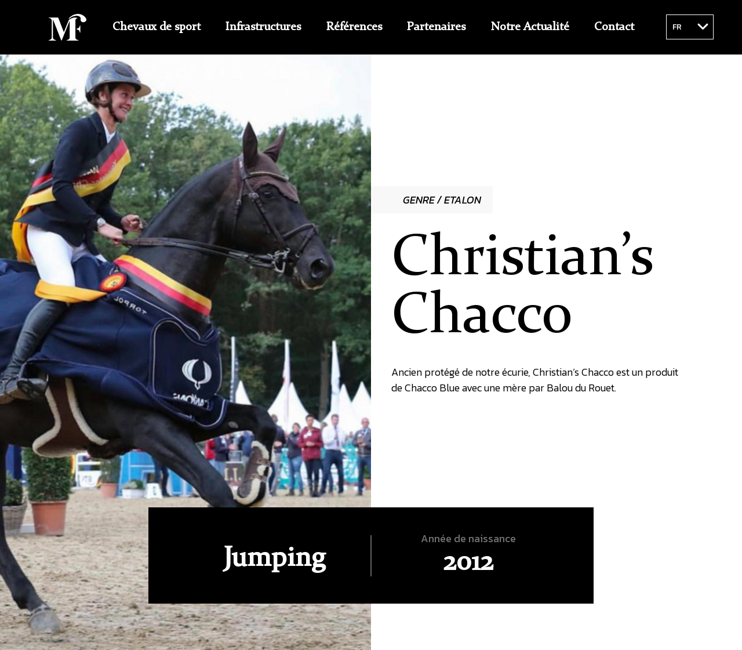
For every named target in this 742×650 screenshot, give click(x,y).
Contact (614, 27)
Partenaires (436, 27)
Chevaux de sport (156, 27)
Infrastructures (263, 27)
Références (354, 27)
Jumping (274, 559)
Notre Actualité (530, 27)
